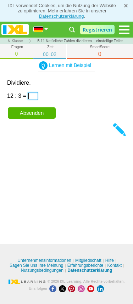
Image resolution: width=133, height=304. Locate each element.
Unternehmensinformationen (44, 260)
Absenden (32, 113)
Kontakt (114, 265)
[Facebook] (54, 289)
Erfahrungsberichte (85, 265)
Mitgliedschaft (88, 260)
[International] (41, 29)
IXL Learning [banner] (15, 29)
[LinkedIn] (101, 289)
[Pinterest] (73, 289)
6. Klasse (15, 41)
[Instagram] (82, 289)
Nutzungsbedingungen (42, 270)
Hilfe (109, 260)
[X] (63, 289)
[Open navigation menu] (124, 30)
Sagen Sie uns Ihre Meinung (36, 265)
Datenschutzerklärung (61, 16)
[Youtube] (92, 289)
